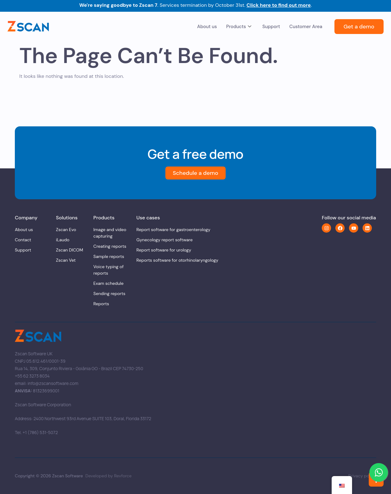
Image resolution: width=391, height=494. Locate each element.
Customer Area (305, 26)
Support (271, 26)
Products (238, 26)
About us (207, 26)
